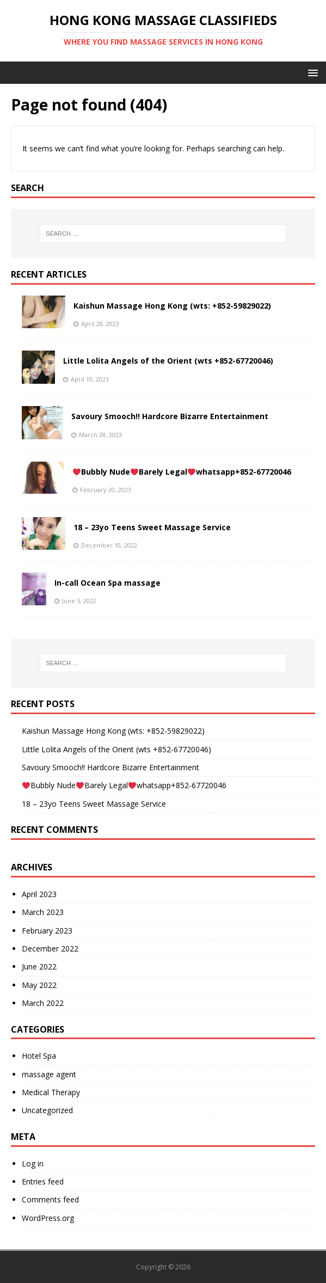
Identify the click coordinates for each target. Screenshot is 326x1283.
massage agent (49, 1074)
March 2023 (43, 912)
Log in (33, 1163)
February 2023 (47, 930)
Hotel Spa (39, 1056)
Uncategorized (47, 1110)
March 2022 (43, 1003)
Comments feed (50, 1199)
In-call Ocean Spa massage (107, 583)
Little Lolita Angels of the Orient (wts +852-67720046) (168, 360)
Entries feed (43, 1181)
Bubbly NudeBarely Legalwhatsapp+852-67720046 (182, 471)
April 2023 (39, 894)
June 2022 (39, 966)
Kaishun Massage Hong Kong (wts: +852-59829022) (172, 305)
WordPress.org (48, 1218)
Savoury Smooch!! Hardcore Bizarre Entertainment (169, 416)
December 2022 (50, 948)
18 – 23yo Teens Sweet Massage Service (152, 527)
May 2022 (39, 985)
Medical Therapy (51, 1092)
